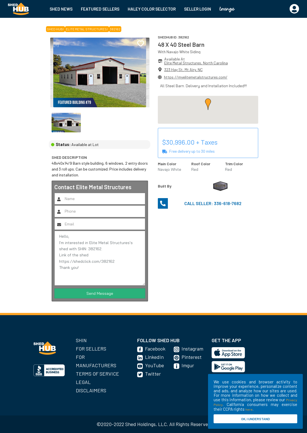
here (249, 409)
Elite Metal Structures (86, 29)
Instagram (192, 349)
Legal (83, 382)
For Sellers (91, 349)
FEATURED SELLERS (100, 8)
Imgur (188, 365)
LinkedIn (154, 357)
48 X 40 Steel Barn (181, 44)
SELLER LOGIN (197, 8)
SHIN (81, 340)
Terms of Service (97, 374)
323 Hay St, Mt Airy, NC (183, 69)
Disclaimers (91, 390)
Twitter (153, 374)
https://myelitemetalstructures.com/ (196, 77)
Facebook (155, 349)
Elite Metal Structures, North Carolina (196, 62)
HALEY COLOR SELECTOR (152, 8)
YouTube (154, 365)
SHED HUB (55, 29)
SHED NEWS (61, 8)
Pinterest (192, 357)
